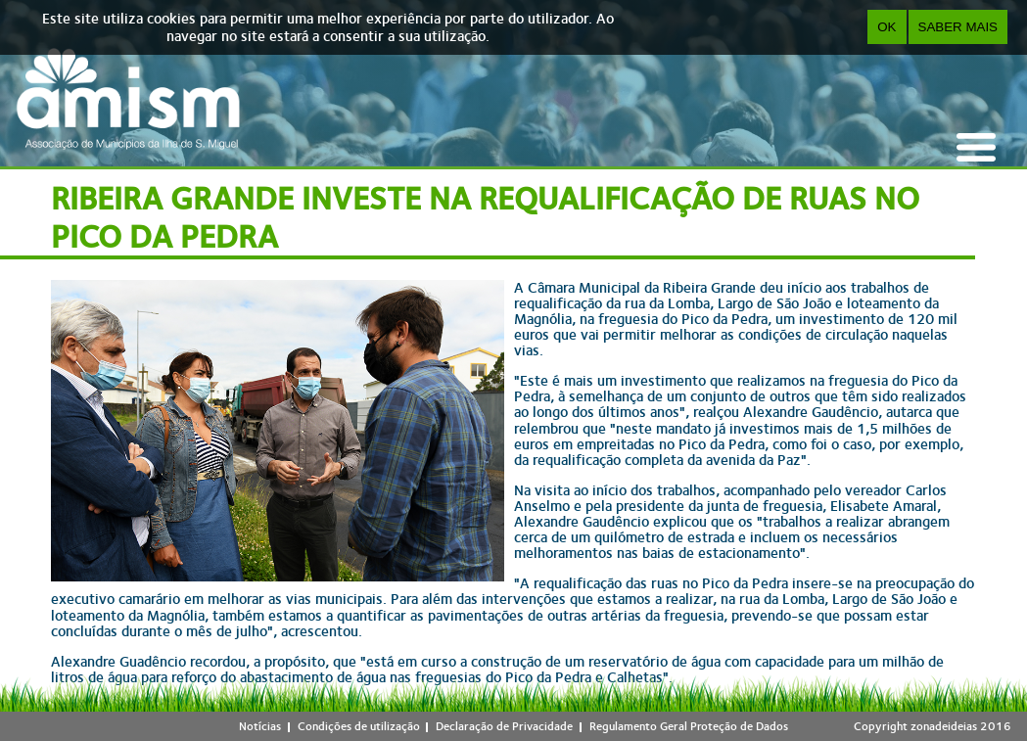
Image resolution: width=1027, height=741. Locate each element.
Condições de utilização (359, 726)
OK (886, 27)
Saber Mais (958, 27)
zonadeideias (943, 726)
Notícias (260, 726)
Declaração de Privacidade (504, 726)
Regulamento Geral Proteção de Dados (688, 726)
